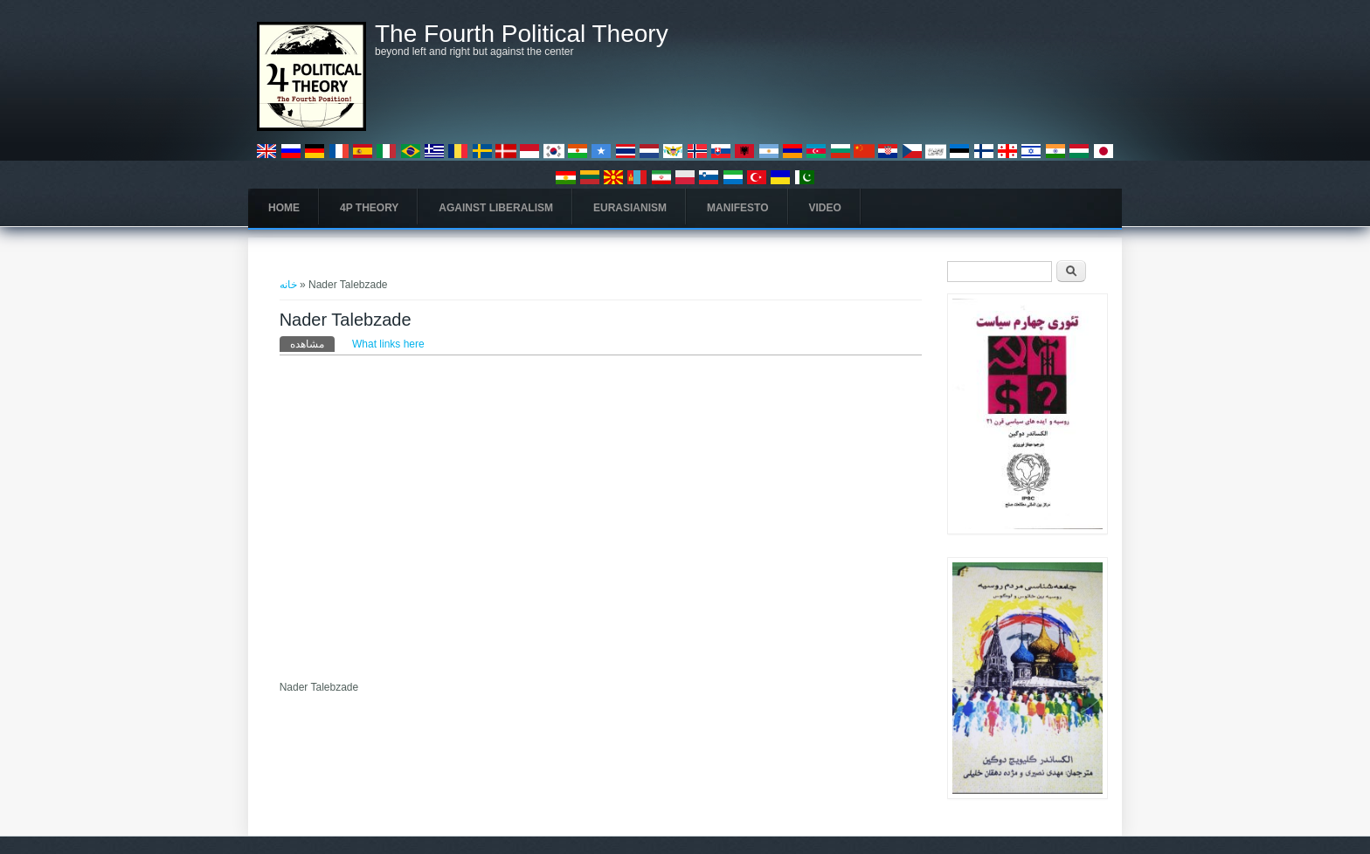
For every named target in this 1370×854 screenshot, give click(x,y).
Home (284, 208)
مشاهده (312, 343)
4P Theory (369, 208)
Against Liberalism (496, 208)
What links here (388, 344)
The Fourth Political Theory (521, 34)
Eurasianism (630, 208)
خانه (288, 285)
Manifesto (737, 208)
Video (825, 208)
